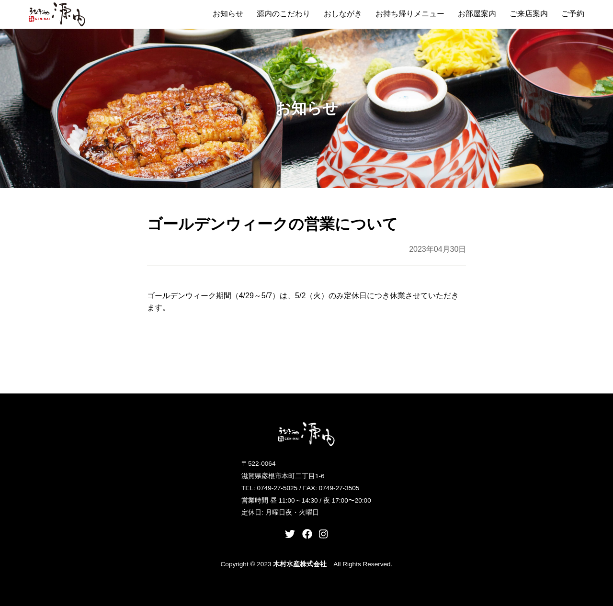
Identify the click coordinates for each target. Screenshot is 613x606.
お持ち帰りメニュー (409, 14)
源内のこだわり (283, 14)
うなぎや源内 (57, 14)
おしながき (343, 14)
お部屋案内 (477, 14)
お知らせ (228, 14)
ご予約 (572, 14)
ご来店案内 (529, 14)
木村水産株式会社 (300, 564)
